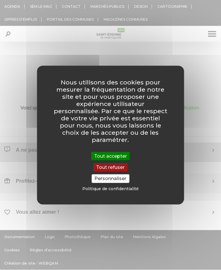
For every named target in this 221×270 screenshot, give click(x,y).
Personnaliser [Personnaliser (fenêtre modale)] (110, 178)
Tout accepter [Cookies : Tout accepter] (110, 156)
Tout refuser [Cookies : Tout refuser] (110, 167)
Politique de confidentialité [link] (110, 188)
